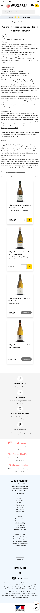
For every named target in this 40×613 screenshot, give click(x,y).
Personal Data (20, 511)
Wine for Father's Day (20, 529)
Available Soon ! (26, 313)
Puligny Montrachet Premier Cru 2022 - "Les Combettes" (19, 206)
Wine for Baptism (20, 525)
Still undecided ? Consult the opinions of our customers (20, 470)
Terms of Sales (20, 509)
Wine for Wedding (20, 523)
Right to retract (20, 505)
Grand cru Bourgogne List (20, 539)
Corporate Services (20, 521)
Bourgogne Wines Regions (20, 541)
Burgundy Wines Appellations (20, 543)
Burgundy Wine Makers (20, 545)
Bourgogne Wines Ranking (20, 537)
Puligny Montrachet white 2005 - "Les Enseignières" (20, 346)
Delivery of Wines (20, 519)
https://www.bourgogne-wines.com (15, 172)
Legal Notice (20, 507)
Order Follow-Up (20, 503)
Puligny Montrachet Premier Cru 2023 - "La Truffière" (19, 253)
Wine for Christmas (20, 527)
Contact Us (20, 559)
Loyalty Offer (20, 501)
